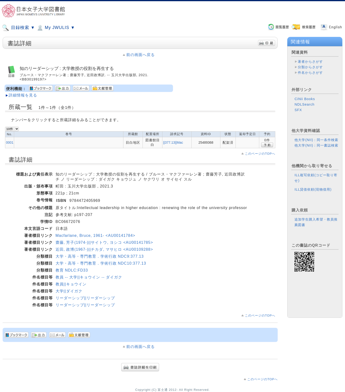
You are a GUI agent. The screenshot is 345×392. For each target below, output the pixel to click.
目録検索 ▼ (18, 27)
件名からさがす (310, 72)
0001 (9, 142)
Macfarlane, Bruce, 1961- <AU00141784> (95, 235)
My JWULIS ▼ (55, 27)
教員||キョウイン (71, 284)
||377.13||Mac (173, 142)
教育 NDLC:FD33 (72, 270)
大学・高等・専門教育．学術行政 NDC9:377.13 (100, 256)
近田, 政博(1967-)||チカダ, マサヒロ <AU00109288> (104, 249)
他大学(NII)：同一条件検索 (316, 140)
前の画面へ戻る (140, 55)
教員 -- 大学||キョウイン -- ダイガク (89, 277)
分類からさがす (310, 67)
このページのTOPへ (260, 153)
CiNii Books (304, 99)
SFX (298, 110)
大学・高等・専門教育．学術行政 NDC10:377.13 (101, 263)
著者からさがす (310, 61)
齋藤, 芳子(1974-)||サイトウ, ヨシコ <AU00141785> (104, 242)
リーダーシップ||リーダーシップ (85, 298)
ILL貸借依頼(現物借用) (313, 189)
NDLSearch (304, 104)
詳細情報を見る (23, 95)
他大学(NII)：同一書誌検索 (316, 145)
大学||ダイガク (69, 291)
